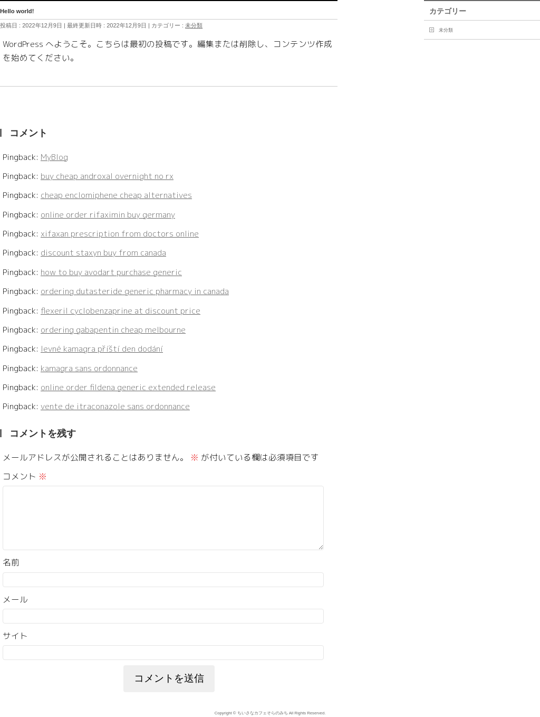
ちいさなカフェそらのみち (262, 713)
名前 (11, 575)
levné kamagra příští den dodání (102, 348)
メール (15, 612)
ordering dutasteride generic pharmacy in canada (135, 291)
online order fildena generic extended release (128, 387)
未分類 (193, 25)
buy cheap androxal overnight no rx (107, 176)
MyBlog (54, 157)
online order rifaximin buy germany (108, 214)
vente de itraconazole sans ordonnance (115, 406)
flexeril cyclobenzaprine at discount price (120, 310)
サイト (15, 648)
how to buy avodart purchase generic (111, 272)
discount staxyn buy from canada (103, 252)
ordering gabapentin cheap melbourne (113, 329)
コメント (25, 476)
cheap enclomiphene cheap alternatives (116, 195)
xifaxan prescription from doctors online (120, 233)
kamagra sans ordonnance (89, 368)
